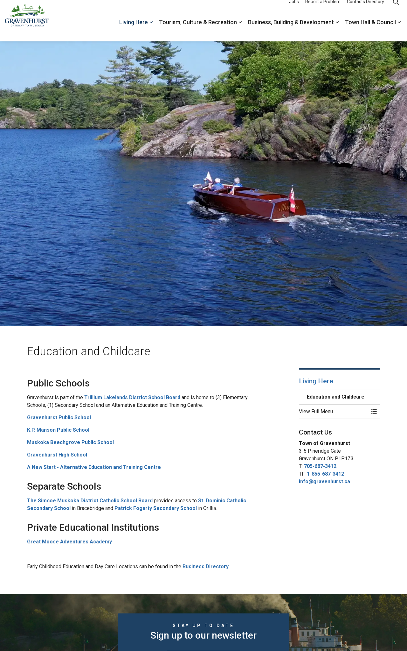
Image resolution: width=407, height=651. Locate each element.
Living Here (133, 31)
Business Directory (206, 566)
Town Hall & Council (370, 31)
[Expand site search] (396, 10)
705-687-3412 (320, 466)
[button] (333, 412)
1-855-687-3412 (325, 474)
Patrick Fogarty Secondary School (155, 508)
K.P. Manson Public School (58, 430)
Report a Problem (323, 10)
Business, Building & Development (291, 31)
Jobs (294, 10)
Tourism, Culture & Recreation (198, 31)
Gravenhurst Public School (59, 417)
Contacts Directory (365, 10)
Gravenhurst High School (57, 455)
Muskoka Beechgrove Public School (70, 442)
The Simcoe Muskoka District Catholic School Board (90, 501)
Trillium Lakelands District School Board (132, 397)
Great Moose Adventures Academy (69, 542)
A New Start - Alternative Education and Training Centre (94, 467)
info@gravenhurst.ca (324, 481)
